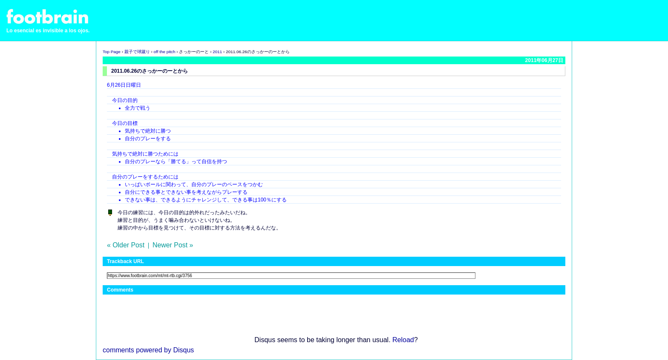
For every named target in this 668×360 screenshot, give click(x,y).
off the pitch (165, 51)
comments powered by (148, 350)
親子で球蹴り (137, 51)
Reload (403, 339)
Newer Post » (173, 245)
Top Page (112, 51)
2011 (217, 51)
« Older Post (125, 245)
